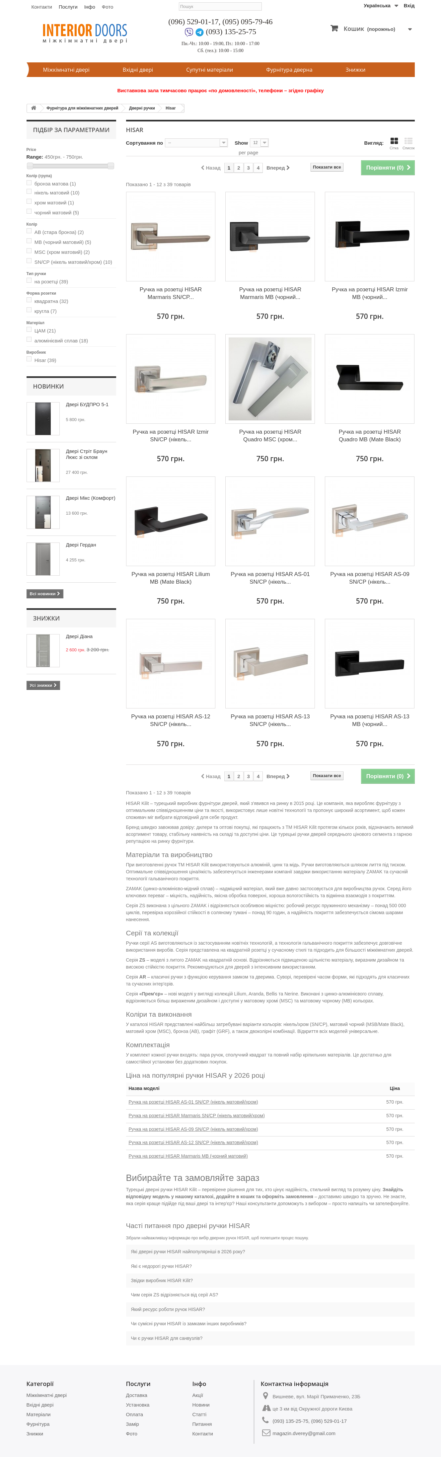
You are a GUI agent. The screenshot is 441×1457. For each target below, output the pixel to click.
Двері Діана (79, 636)
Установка (138, 1405)
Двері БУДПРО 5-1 (87, 404)
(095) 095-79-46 (247, 22)
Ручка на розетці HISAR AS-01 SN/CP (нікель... (270, 578)
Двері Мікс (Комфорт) (90, 498)
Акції (197, 1395)
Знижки (356, 69)
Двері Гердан (81, 544)
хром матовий (54, 202)
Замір (132, 1424)
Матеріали (39, 1414)
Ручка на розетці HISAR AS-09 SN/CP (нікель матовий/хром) (193, 1129)
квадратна (51, 301)
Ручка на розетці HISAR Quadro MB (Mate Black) (370, 436)
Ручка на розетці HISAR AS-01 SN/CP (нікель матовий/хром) (193, 1102)
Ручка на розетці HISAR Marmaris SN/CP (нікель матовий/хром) (197, 1115)
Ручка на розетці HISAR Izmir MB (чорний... (370, 293)
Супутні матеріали (209, 69)
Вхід (409, 5)
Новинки (48, 386)
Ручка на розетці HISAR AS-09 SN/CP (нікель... (369, 578)
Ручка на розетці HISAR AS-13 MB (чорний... (369, 720)
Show (241, 143)
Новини (201, 1405)
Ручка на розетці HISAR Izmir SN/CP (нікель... (171, 436)
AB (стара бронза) (59, 232)
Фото (107, 7)
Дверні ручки (142, 108)
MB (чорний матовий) (63, 242)
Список (409, 143)
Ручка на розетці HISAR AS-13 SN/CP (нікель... (270, 720)
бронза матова (55, 183)
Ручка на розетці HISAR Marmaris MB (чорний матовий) (188, 1156)
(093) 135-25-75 (231, 32)
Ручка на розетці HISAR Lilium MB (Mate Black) (170, 578)
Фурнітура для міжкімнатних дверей (82, 108)
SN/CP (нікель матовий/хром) (73, 262)
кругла (46, 311)
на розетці (51, 281)
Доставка (136, 1395)
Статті (199, 1414)
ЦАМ (45, 330)
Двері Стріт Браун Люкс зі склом (87, 454)
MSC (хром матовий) (62, 252)
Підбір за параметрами (71, 130)
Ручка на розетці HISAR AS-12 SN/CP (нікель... (170, 720)
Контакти (42, 7)
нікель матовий (57, 192)
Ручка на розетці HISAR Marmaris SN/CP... (171, 293)
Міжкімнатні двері (66, 69)
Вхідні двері (138, 69)
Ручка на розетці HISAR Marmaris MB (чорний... (270, 293)
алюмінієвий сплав (61, 340)
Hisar (171, 108)
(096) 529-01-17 (193, 22)
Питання (202, 1424)
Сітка (394, 143)
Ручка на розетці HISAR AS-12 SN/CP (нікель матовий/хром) (193, 1142)
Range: (35, 157)
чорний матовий (57, 212)
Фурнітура (38, 1424)
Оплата (134, 1414)
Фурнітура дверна (289, 69)
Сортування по (144, 143)
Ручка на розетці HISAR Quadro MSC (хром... (270, 436)
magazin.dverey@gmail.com (304, 1433)
